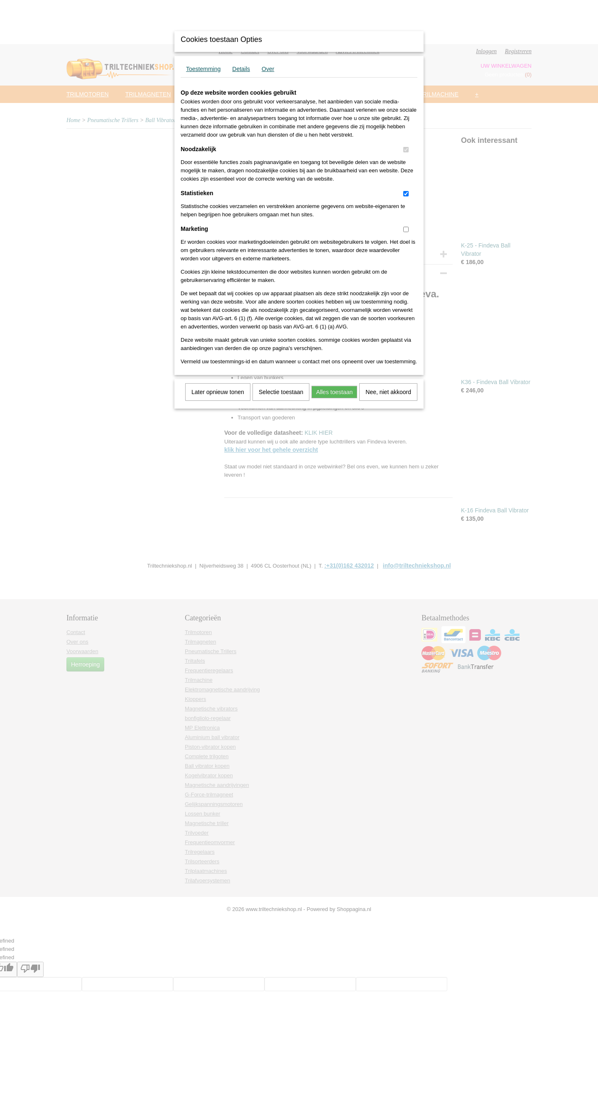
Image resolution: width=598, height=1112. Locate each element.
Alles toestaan (334, 392)
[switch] (406, 149)
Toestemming (203, 69)
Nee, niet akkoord (388, 392)
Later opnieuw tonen (217, 392)
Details (241, 69)
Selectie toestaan (281, 392)
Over (268, 69)
